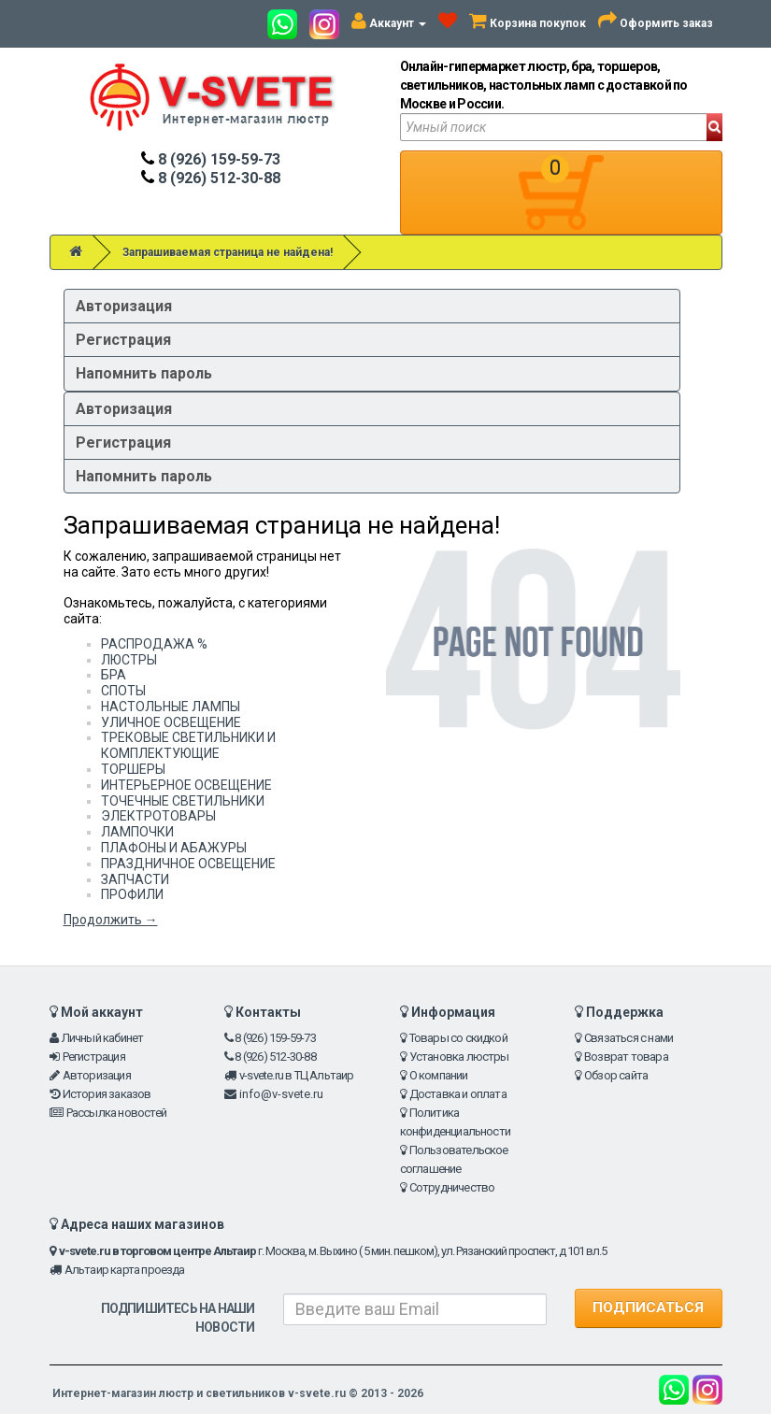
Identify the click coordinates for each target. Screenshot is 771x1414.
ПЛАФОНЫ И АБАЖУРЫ (174, 847)
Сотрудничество (452, 1187)
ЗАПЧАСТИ (135, 879)
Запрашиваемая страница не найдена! (227, 252)
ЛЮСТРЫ (129, 659)
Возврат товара (626, 1057)
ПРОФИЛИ (132, 894)
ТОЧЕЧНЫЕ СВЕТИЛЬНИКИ (182, 800)
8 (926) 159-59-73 (210, 159)
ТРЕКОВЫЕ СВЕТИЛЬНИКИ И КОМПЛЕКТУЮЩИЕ (188, 745)
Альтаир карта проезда (124, 1270)
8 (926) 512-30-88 (210, 178)
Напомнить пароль (144, 373)
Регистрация (123, 340)
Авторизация (124, 306)
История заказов (107, 1094)
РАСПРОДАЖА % (154, 643)
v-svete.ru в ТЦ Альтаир (296, 1075)
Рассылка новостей (116, 1113)
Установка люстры (459, 1057)
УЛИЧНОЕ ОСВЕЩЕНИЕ (171, 722)
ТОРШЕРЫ (133, 769)
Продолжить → (111, 919)
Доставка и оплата (458, 1094)
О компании (438, 1075)
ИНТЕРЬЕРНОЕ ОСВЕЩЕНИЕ (186, 785)
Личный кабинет (103, 1038)
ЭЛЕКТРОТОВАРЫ (158, 815)
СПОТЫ (123, 690)
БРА (113, 674)
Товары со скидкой (458, 1038)
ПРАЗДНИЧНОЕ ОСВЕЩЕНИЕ (188, 863)
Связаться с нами (628, 1038)
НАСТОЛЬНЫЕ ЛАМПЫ (170, 706)
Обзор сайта (616, 1075)
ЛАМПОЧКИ (137, 831)
